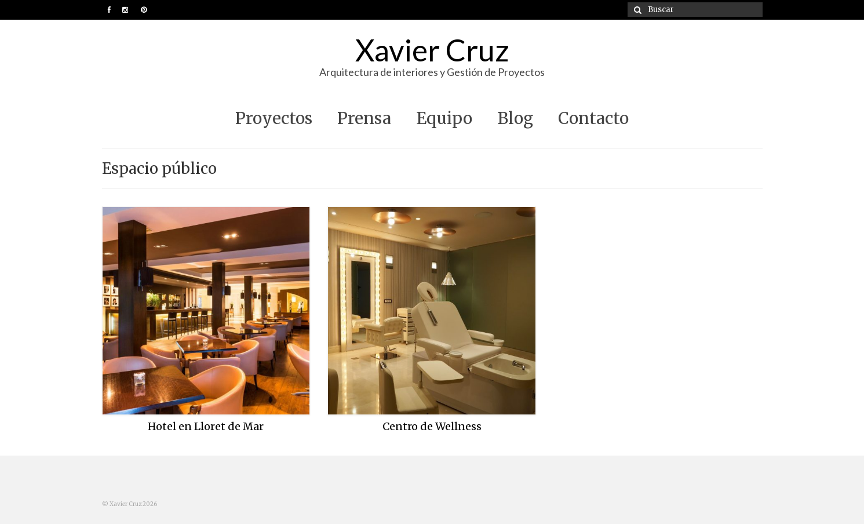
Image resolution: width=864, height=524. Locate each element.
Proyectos (273, 118)
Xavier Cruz (432, 50)
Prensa (364, 118)
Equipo (444, 118)
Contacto (593, 118)
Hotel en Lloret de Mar (206, 426)
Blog (515, 118)
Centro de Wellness (432, 426)
